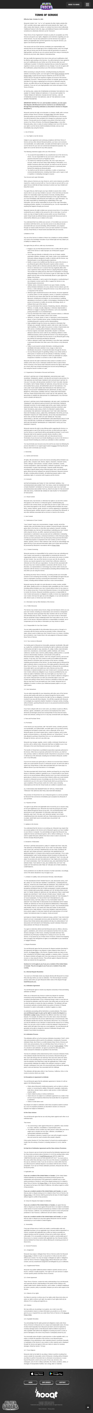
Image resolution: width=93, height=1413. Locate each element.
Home (31, 1382)
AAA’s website (59, 1046)
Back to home (74, 5)
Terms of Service (59, 73)
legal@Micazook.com (46, 1156)
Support (54, 446)
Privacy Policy (49, 114)
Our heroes (46, 1382)
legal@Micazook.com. (30, 981)
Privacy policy (51, 1409)
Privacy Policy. (28, 75)
